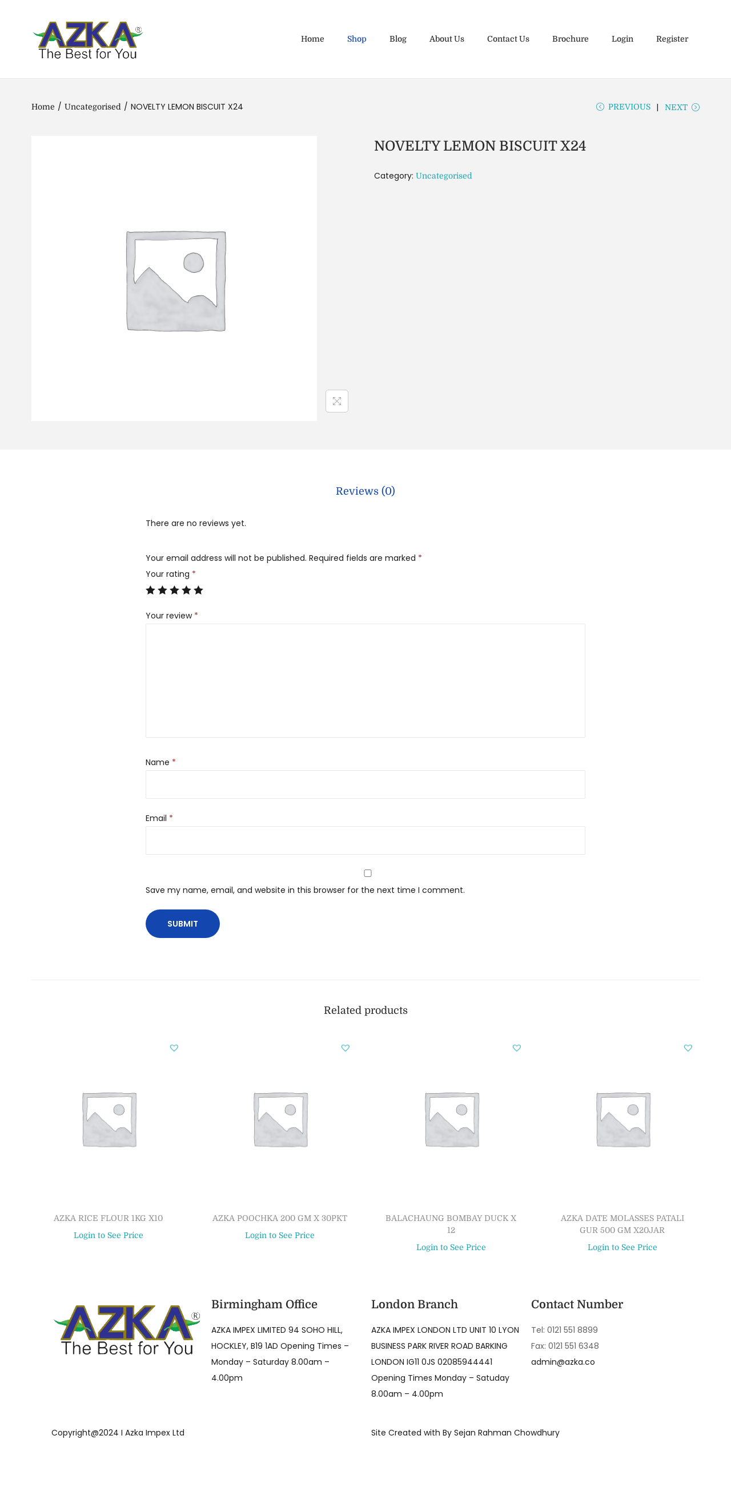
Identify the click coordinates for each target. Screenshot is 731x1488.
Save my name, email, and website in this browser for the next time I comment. (305, 892)
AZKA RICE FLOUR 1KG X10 (108, 1220)
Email (159, 820)
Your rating (171, 576)
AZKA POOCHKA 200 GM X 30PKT (279, 1220)
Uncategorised (93, 106)
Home (43, 106)
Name (161, 764)
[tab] (365, 496)
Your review (172, 618)
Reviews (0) (365, 496)
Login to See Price (108, 1238)
